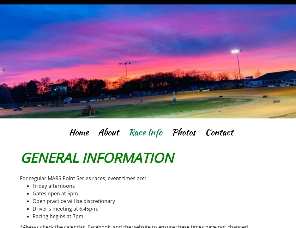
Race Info (145, 132)
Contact (219, 132)
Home (78, 132)
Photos (184, 132)
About (108, 132)
